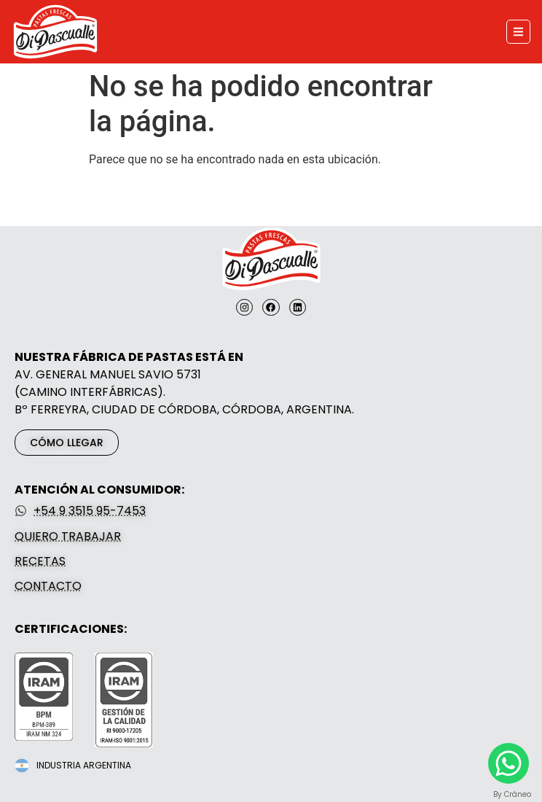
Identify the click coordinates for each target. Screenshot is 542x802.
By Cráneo (512, 794)
